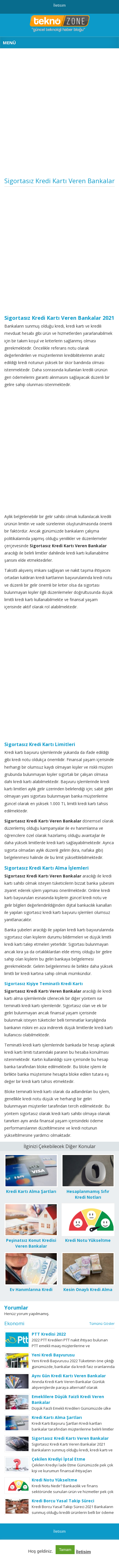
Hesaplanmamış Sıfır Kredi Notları (88, 1194)
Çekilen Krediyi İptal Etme (58, 1459)
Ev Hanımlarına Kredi (31, 1289)
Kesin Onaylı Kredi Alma (87, 1289)
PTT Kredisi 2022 (49, 1334)
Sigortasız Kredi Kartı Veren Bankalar (70, 1438)
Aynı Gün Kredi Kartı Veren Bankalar (69, 1375)
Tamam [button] (65, 1549)
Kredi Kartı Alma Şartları (31, 1191)
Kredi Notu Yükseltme (88, 1240)
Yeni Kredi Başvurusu (53, 1355)
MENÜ (9, 42)
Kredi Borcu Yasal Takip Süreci (63, 1500)
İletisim (59, 5)
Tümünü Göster (102, 1323)
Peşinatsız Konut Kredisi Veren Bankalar (31, 1243)
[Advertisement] (59, 115)
